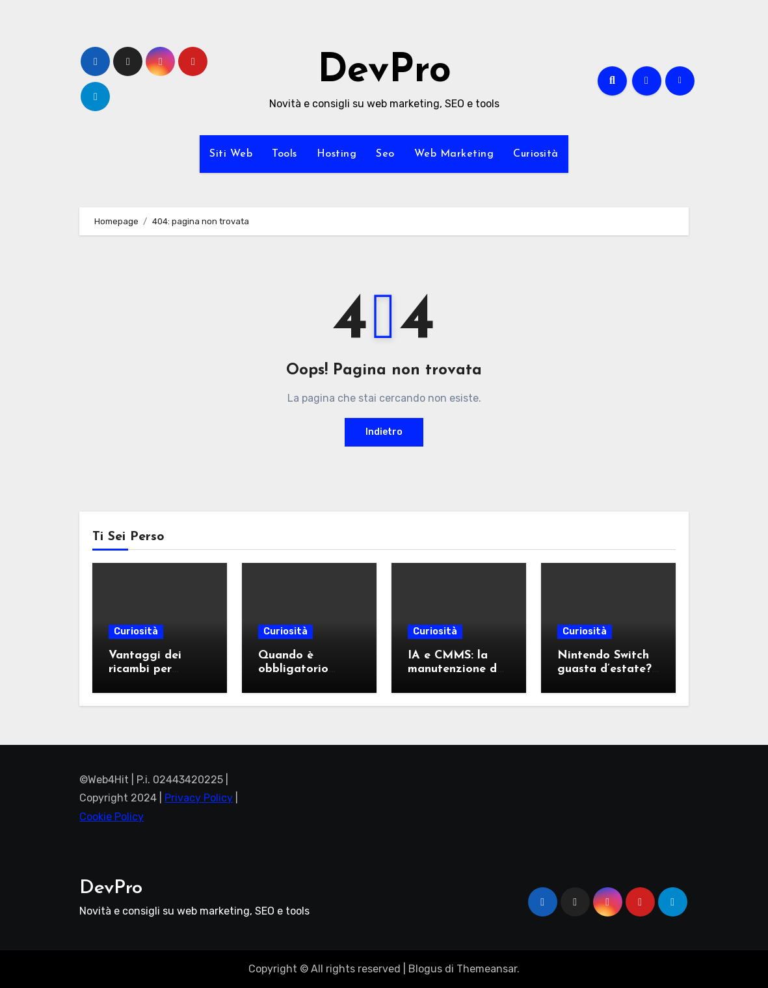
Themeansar (487, 969)
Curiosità (536, 154)
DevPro (384, 71)
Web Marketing (454, 154)
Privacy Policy (199, 798)
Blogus (425, 969)
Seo (385, 154)
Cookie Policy (111, 817)
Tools (284, 154)
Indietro (384, 431)
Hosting (337, 154)
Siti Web (230, 154)
